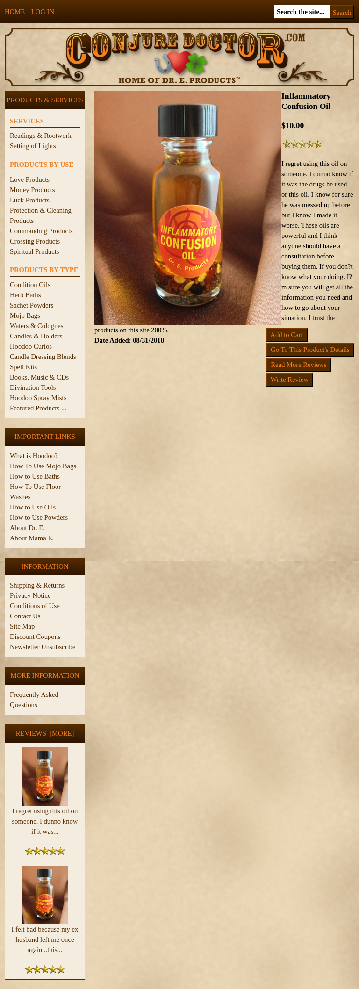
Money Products (32, 190)
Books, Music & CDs (39, 377)
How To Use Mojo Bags (43, 466)
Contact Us (25, 616)
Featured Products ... (38, 408)
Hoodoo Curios (31, 346)
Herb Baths (25, 295)
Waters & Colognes (36, 326)
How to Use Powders (39, 517)
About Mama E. (32, 538)
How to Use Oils (33, 507)
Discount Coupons (35, 636)
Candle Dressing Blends (43, 356)
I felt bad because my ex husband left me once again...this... (45, 935)
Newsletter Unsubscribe (42, 647)
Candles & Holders (36, 336)
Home (15, 11)
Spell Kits (23, 367)
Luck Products (30, 200)
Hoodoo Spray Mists (38, 397)
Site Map (22, 626)
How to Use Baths (35, 476)
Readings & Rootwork (41, 135)
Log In (42, 11)
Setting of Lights (33, 146)
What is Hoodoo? (34, 455)
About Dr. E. (27, 527)
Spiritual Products (34, 251)
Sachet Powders (31, 305)
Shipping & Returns (37, 585)
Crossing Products (35, 241)
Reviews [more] (45, 733)
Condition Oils (30, 284)
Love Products (30, 179)
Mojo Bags (25, 315)
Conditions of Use (35, 605)
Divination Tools (33, 387)
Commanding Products (41, 231)
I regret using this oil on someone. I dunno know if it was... (45, 817)
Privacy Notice (30, 595)
